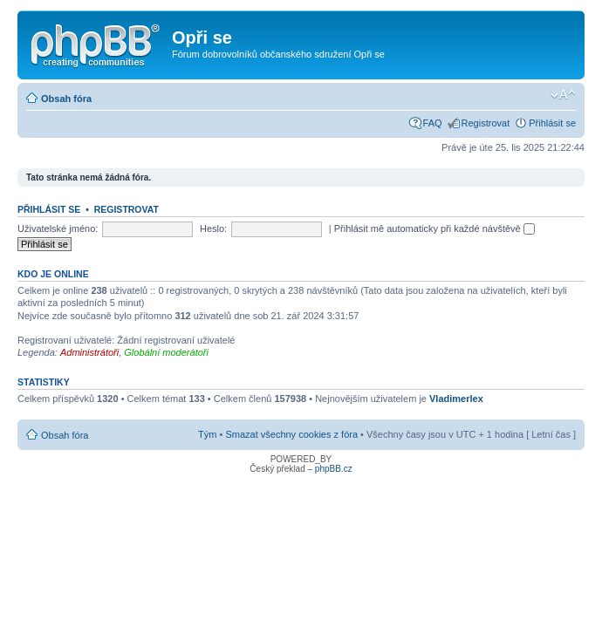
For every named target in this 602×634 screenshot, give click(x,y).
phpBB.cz (333, 469)
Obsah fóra (66, 98)
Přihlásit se (552, 123)
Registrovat (486, 123)
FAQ (432, 123)
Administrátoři (89, 352)
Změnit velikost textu (563, 95)
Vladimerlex (456, 398)
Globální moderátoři (166, 352)
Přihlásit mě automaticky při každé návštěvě (434, 228)
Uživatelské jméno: (57, 228)
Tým (207, 434)
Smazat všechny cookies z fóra (291, 434)
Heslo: (213, 228)
